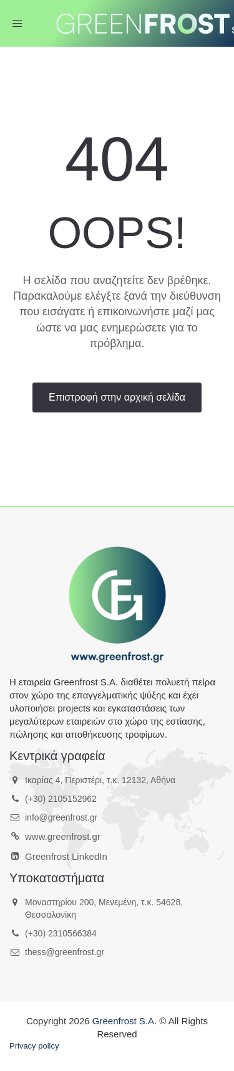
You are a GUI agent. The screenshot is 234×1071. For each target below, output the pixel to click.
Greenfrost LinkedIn (66, 856)
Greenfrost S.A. (124, 1021)
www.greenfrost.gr (62, 836)
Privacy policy (34, 1045)
